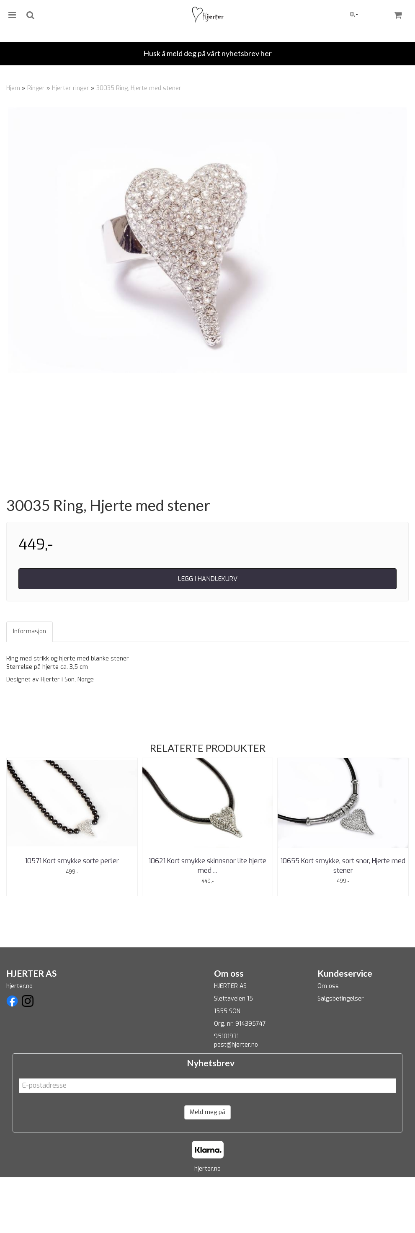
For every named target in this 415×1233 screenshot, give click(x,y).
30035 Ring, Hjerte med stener (138, 88)
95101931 (226, 1092)
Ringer (36, 88)
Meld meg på (207, 1168)
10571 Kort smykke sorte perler (72, 917)
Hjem (13, 88)
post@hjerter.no (236, 1101)
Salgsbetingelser (340, 1055)
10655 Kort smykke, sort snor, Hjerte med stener (343, 922)
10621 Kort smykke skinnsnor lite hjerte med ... (207, 922)
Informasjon (29, 687)
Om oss (328, 1042)
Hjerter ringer (70, 88)
